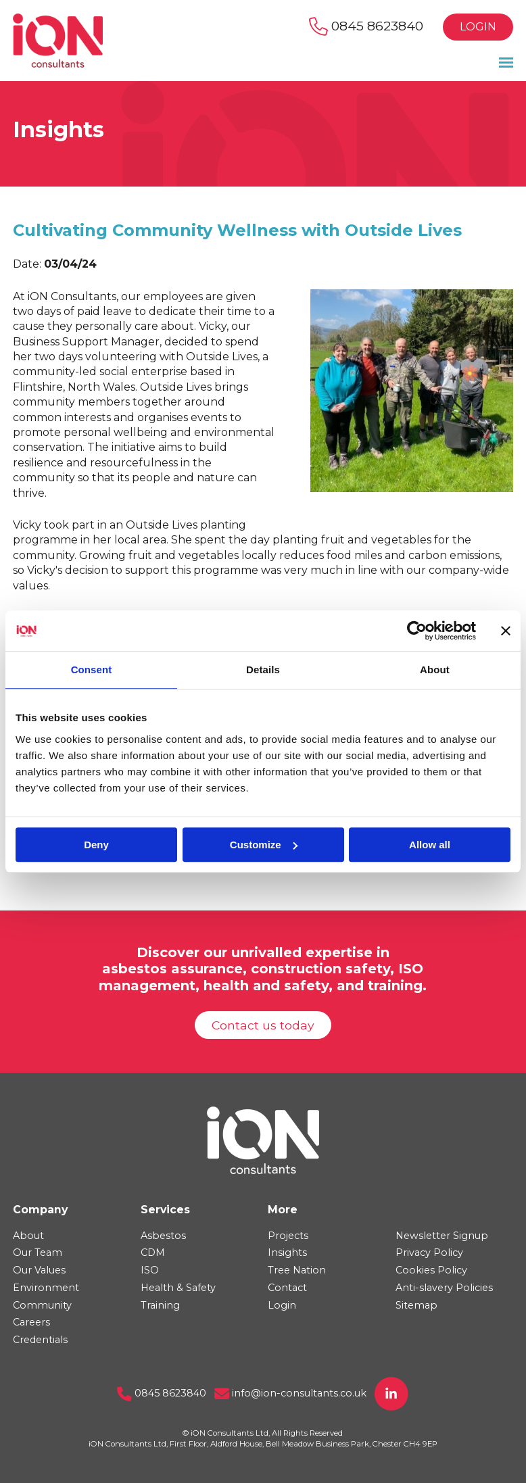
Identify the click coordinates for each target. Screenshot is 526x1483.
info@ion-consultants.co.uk (290, 1393)
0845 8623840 (366, 26)
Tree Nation (297, 1270)
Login (478, 26)
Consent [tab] (91, 669)
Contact (287, 1288)
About (28, 1236)
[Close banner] (505, 630)
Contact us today (263, 1025)
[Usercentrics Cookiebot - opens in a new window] (417, 631)
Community (42, 1305)
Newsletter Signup (442, 1236)
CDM (153, 1252)
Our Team (37, 1252)
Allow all (429, 844)
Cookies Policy (431, 1270)
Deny (96, 844)
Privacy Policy (429, 1252)
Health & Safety (178, 1288)
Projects (288, 1236)
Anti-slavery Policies (444, 1288)
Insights (287, 1252)
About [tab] (435, 669)
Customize (263, 844)
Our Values (39, 1270)
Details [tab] (263, 669)
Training (160, 1305)
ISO (150, 1270)
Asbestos (163, 1236)
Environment (46, 1288)
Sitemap (416, 1305)
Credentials (40, 1340)
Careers (31, 1322)
